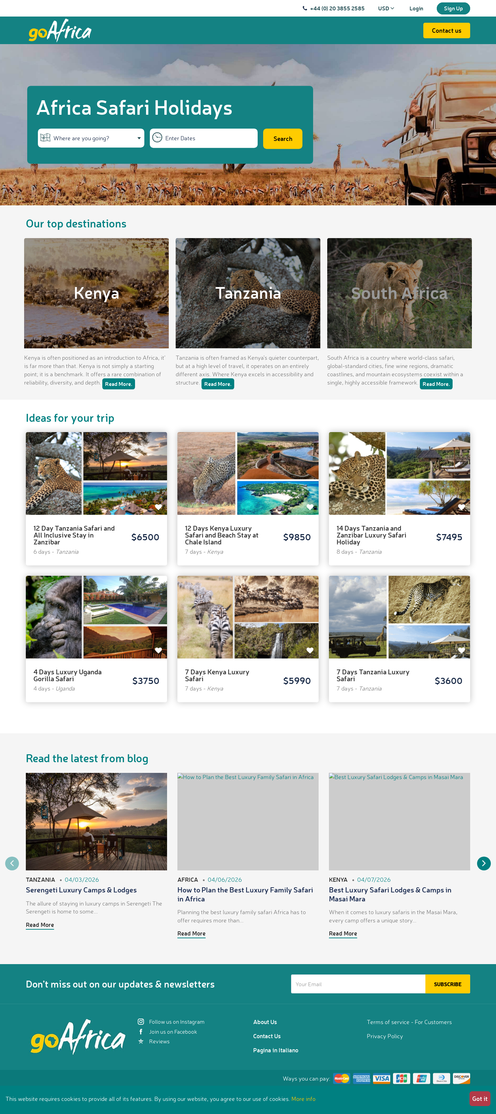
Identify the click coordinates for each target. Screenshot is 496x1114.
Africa (187, 879)
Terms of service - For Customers (409, 1021)
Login (416, 8)
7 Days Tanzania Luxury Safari (373, 675)
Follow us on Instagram (171, 1021)
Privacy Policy (385, 1036)
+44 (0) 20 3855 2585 (337, 8)
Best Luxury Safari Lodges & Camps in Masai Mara (390, 894)
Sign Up (453, 8)
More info (303, 1098)
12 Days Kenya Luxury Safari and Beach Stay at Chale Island (222, 534)
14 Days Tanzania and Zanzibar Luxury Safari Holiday (371, 534)
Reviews (154, 1041)
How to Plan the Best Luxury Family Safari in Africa (245, 894)
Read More (40, 924)
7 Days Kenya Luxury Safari (217, 675)
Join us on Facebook (167, 1031)
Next (484, 863)
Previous (12, 863)
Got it (480, 1098)
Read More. (118, 383)
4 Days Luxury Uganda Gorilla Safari (67, 675)
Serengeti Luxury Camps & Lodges (81, 889)
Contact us (447, 30)
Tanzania (248, 292)
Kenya (97, 292)
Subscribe (448, 984)
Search (282, 139)
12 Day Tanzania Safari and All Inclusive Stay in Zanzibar (74, 534)
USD (386, 8)
